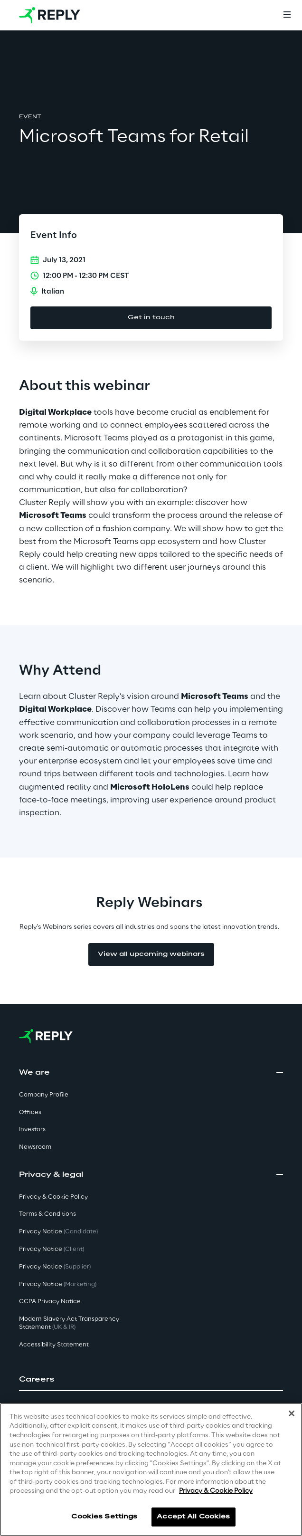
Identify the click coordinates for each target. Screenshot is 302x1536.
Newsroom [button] (35, 1147)
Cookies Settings (104, 1517)
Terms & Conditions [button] (47, 1214)
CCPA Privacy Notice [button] (50, 1301)
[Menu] (287, 15)
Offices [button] (30, 1112)
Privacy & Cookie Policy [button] (53, 1197)
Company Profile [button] (43, 1095)
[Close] (291, 1413)
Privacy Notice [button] (58, 1232)
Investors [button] (32, 1129)
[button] (151, 1379)
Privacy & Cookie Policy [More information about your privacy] (216, 1491)
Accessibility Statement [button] (54, 1345)
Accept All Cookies (193, 1517)
